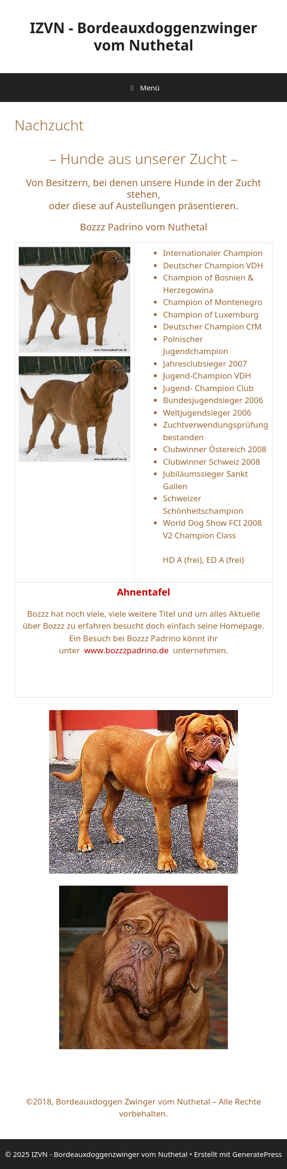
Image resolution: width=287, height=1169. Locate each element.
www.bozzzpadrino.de (126, 650)
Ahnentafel (143, 591)
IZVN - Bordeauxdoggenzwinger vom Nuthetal (143, 36)
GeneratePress (257, 1154)
